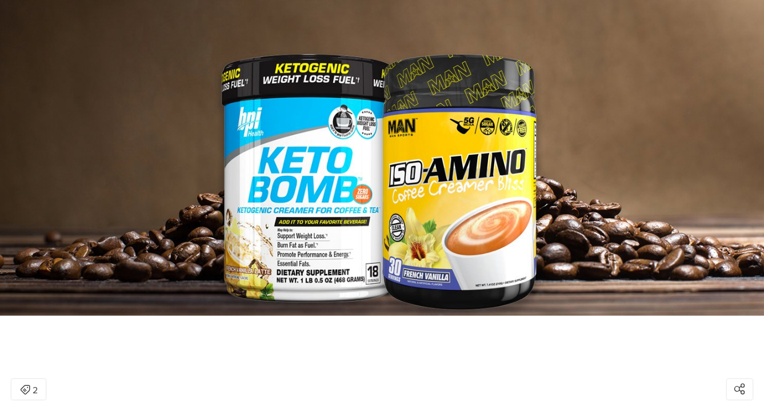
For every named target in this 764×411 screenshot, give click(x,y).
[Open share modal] (740, 389)
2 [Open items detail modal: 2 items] (29, 390)
